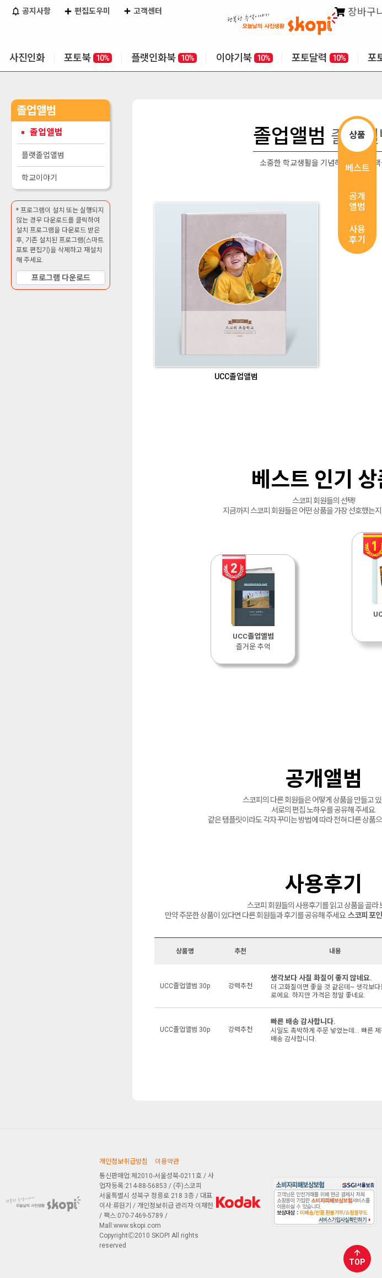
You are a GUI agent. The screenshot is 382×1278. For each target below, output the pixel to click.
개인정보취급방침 (123, 1161)
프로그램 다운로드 (60, 277)
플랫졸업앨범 (42, 155)
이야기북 (244, 57)
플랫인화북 (164, 57)
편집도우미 (86, 12)
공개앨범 (357, 201)
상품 (357, 135)
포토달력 (320, 57)
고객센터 (143, 12)
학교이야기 (39, 177)
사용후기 (357, 234)
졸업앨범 (46, 132)
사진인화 (27, 57)
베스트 (357, 168)
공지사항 (31, 12)
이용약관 (167, 1161)
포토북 (88, 57)
